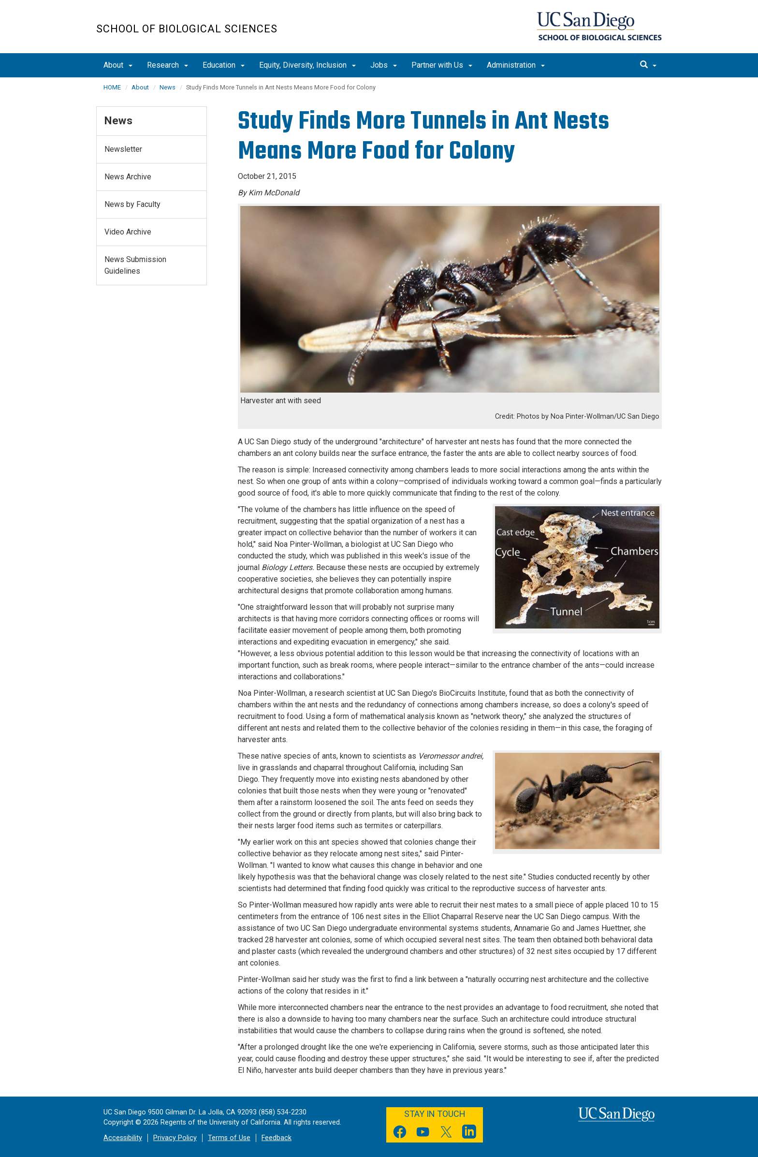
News (167, 87)
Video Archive (127, 231)
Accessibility (122, 1138)
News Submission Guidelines (135, 265)
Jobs (383, 65)
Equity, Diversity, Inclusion (307, 65)
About (117, 65)
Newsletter (123, 149)
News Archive (127, 176)
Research (167, 65)
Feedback (277, 1138)
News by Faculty (132, 204)
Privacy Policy (175, 1138)
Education (224, 65)
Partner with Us (441, 65)
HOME (112, 87)
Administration (516, 65)
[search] (648, 65)
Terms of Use (229, 1138)
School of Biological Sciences (186, 29)
